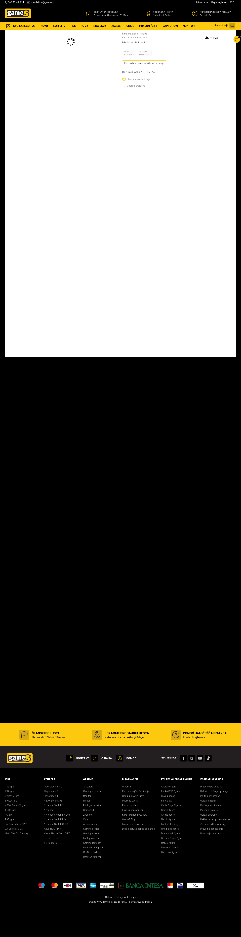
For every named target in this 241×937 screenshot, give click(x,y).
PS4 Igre (9, 821)
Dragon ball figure (170, 863)
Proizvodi (32, 33)
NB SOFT (125, 931)
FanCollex (166, 830)
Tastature (88, 816)
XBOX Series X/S (53, 830)
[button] (226, 25)
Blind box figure (169, 882)
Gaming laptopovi (92, 872)
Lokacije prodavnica (133, 854)
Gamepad (88, 840)
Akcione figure (168, 816)
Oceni (129, 56)
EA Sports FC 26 (14, 858)
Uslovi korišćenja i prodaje (214, 821)
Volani (86, 849)
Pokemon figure (169, 877)
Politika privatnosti (210, 825)
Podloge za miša (92, 835)
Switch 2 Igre (12, 825)
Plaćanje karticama (210, 835)
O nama (126, 816)
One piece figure (170, 858)
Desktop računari (92, 886)
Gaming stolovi (91, 863)
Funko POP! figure (170, 821)
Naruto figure (168, 849)
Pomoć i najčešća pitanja (135, 821)
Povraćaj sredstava (210, 863)
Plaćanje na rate (209, 840)
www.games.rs (105, 931)
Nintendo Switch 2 (54, 835)
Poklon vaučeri (130, 835)
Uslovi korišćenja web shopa (120, 927)
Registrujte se (219, 2)
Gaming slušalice (92, 821)
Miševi (86, 830)
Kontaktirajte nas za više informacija (144, 93)
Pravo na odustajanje (211, 858)
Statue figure (168, 840)
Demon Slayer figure (172, 868)
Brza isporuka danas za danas (138, 858)
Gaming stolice (91, 858)
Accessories (90, 854)
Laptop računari (91, 868)
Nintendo (49, 840)
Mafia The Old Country (16, 863)
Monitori (87, 825)
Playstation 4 (51, 825)
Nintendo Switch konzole (57, 844)
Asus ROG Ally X (53, 858)
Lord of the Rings (170, 854)
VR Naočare (50, 872)
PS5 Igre (9, 816)
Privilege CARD (130, 830)
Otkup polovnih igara (133, 825)
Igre (42, 33)
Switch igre (11, 830)
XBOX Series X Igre (15, 835)
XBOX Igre (10, 840)
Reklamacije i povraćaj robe (215, 849)
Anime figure (168, 844)
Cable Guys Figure (171, 835)
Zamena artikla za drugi (213, 854)
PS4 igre (51, 33)
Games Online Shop (15, 33)
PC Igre (9, 844)
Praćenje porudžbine (211, 816)
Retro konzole (51, 868)
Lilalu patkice (168, 825)
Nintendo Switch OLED (56, 854)
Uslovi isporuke (208, 844)
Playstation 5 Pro (53, 816)
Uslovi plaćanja (208, 830)
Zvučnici (87, 844)
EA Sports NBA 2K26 (16, 854)
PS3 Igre (9, 849)
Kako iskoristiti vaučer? (134, 844)
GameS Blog (129, 849)
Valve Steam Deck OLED (57, 863)
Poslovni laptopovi (93, 877)
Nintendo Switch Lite (55, 849)
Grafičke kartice (91, 882)
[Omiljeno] (232, 2)
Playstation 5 (51, 821)
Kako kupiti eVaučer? (133, 840)
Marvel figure (168, 872)
